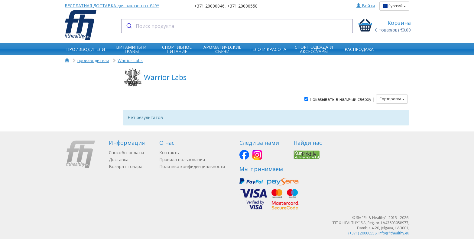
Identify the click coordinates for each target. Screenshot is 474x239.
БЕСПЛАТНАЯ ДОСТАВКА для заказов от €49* (112, 5)
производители (93, 60)
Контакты (169, 152)
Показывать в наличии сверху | (339, 99)
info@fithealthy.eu (393, 233)
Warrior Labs (130, 60)
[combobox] (237, 26)
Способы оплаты (126, 152)
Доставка (118, 159)
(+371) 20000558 (362, 233)
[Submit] (129, 26)
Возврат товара (125, 166)
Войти (365, 5)
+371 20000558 (242, 6)
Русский (394, 5)
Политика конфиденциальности (192, 166)
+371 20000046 (209, 6)
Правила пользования (182, 159)
